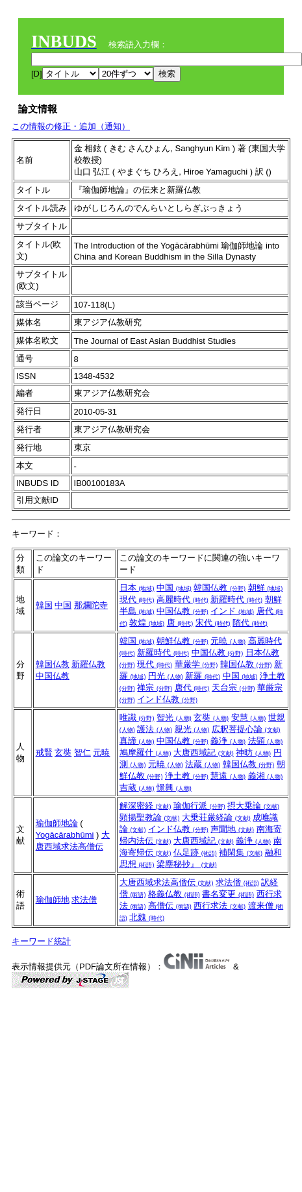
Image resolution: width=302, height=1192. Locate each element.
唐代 (192, 687)
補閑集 (240, 852)
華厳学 (196, 664)
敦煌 (146, 622)
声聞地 (232, 829)
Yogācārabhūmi (65, 835)
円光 (165, 676)
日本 (137, 587)
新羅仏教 (88, 664)
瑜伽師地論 (57, 823)
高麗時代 (182, 599)
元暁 (227, 641)
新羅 (202, 676)
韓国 (44, 605)
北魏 (146, 917)
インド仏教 (167, 699)
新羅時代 (236, 599)
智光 (174, 717)
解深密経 (145, 805)
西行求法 (219, 905)
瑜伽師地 (52, 900)
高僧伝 (170, 905)
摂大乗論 (253, 805)
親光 (192, 729)
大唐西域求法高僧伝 (167, 882)
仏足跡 (195, 852)
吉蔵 (137, 787)
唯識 (137, 717)
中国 (63, 605)
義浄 (227, 741)
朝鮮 (265, 587)
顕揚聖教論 (150, 817)
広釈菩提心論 (246, 729)
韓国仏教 (219, 587)
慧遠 (227, 776)
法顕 (265, 741)
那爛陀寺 (91, 605)
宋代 (213, 622)
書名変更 (228, 894)
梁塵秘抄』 (187, 864)
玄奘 (63, 752)
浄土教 (186, 776)
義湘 (265, 776)
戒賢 (44, 752)
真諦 (137, 741)
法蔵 (202, 764)
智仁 (82, 752)
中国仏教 (182, 611)
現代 (137, 599)
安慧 (248, 717)
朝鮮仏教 (182, 641)
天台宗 (233, 687)
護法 (154, 729)
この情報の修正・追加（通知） (71, 126)
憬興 (174, 787)
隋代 (250, 622)
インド (232, 611)
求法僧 (84, 900)
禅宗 (154, 687)
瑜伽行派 (199, 805)
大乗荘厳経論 (216, 817)
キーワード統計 (41, 941)
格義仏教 (174, 894)
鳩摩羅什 (145, 752)
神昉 (253, 752)
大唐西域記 (203, 752)
